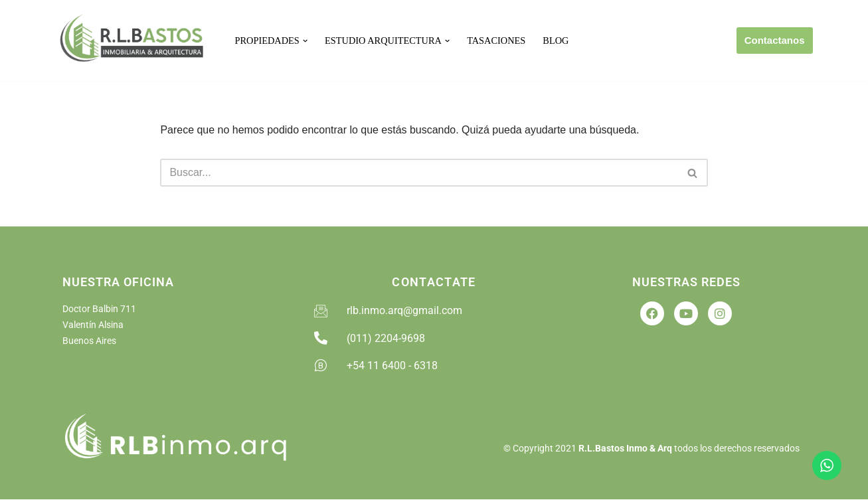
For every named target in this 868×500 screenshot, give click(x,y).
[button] (305, 41)
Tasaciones (497, 40)
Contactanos (774, 40)
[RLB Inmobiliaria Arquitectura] (134, 40)
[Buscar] (418, 173)
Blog (556, 40)
